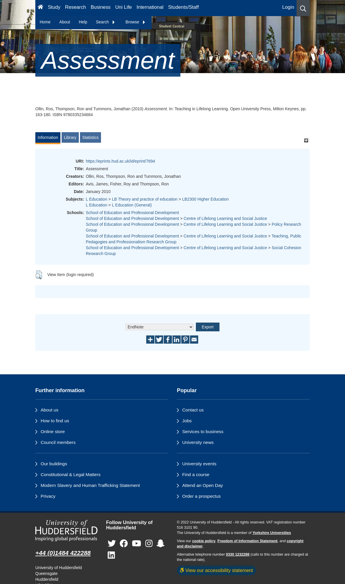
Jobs (187, 420)
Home (45, 22)
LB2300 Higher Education (205, 199)
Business (101, 7)
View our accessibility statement (216, 570)
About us (49, 409)
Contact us (193, 409)
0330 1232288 (238, 554)
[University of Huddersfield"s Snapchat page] (160, 543)
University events (199, 463)
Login (288, 7)
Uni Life (123, 7)
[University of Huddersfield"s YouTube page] (136, 543)
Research (75, 7)
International (150, 7)
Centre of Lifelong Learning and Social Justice (225, 218)
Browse (136, 22)
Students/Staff (183, 7)
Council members (58, 442)
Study (54, 7)
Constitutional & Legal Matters (70, 474)
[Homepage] (40, 8)
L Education (96, 199)
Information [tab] (48, 137)
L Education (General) (131, 205)
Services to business (202, 431)
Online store (53, 431)
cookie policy (203, 541)
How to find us (55, 420)
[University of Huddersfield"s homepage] (66, 531)
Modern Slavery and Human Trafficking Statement (90, 485)
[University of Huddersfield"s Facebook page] (124, 543)
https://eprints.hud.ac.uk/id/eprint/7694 (120, 161)
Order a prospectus (201, 496)
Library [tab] (70, 137)
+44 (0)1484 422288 (63, 552)
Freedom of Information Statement (247, 541)
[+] (306, 140)
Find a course (195, 474)
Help (83, 22)
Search (105, 22)
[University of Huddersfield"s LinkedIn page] (111, 555)
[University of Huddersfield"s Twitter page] (112, 543)
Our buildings (54, 463)
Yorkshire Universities (271, 533)
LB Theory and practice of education (144, 199)
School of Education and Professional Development (132, 212)
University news (198, 442)
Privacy (48, 496)
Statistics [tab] (90, 137)
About (64, 22)
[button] (303, 8)
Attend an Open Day (202, 485)
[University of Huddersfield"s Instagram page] (149, 543)
